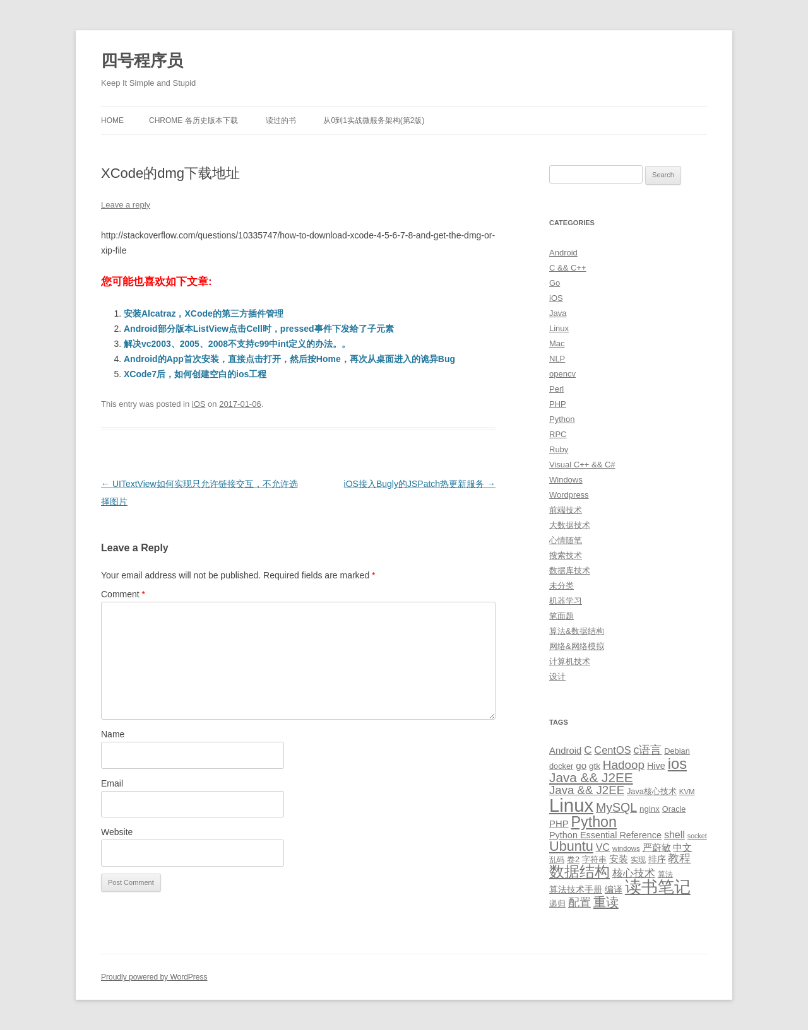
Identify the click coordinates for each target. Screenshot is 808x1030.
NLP (557, 358)
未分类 (561, 585)
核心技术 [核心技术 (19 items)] (633, 873)
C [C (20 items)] (587, 750)
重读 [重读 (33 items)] (606, 902)
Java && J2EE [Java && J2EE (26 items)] (586, 790)
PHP (557, 404)
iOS (199, 404)
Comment (123, 594)
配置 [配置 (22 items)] (579, 902)
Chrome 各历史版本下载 (193, 120)
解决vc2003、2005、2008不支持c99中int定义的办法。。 (237, 344)
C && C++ (567, 267)
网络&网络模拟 (576, 646)
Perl (556, 389)
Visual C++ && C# (582, 464)
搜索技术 (565, 555)
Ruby (558, 449)
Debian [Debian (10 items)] (676, 751)
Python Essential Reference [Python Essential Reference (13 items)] (605, 835)
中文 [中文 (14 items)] (682, 848)
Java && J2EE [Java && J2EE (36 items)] (591, 777)
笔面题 (561, 616)
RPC (557, 434)
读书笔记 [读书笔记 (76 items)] (658, 887)
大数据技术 (569, 525)
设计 (557, 676)
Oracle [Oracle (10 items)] (674, 809)
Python (561, 419)
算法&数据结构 (576, 631)
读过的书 (281, 120)
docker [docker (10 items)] (561, 766)
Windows (566, 479)
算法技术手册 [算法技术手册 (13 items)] (575, 889)
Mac (557, 343)
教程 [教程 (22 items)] (679, 858)
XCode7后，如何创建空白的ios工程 (195, 374)
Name (112, 734)
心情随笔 (565, 540)
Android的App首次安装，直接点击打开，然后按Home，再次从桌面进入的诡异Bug (289, 359)
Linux (559, 328)
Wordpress (569, 495)
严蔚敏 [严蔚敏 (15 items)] (657, 847)
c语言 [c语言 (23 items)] (647, 750)
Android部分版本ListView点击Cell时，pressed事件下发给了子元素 (259, 329)
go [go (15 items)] (581, 765)
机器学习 (565, 601)
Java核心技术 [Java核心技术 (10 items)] (652, 791)
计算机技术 (569, 661)
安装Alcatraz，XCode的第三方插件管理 (203, 313)
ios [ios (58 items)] (677, 763)
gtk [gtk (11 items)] (594, 766)
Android (563, 252)
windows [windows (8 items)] (626, 848)
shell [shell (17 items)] (674, 834)
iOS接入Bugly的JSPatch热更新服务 (420, 484)
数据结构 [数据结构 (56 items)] (579, 871)
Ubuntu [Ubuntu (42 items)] (571, 846)
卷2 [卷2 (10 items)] (573, 859)
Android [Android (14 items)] (565, 751)
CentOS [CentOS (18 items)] (612, 750)
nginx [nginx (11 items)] (649, 809)
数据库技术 (569, 570)
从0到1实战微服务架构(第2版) (373, 120)
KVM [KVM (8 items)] (687, 791)
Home (112, 120)
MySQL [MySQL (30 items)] (616, 807)
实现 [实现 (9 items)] (638, 859)
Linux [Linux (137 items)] (571, 805)
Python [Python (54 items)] (594, 822)
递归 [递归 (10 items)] (557, 903)
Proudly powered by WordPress (154, 977)
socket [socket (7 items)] (697, 836)
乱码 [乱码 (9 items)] (556, 859)
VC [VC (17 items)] (603, 847)
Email (112, 783)
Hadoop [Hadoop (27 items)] (624, 764)
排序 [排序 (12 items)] (657, 859)
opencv (562, 373)
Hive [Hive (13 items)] (656, 766)
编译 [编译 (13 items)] (613, 889)
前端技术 (565, 510)
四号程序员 (142, 60)
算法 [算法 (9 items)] (665, 874)
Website (117, 832)
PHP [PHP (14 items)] (559, 824)
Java (557, 313)
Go (554, 283)
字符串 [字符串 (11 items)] (594, 859)
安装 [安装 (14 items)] (618, 859)
